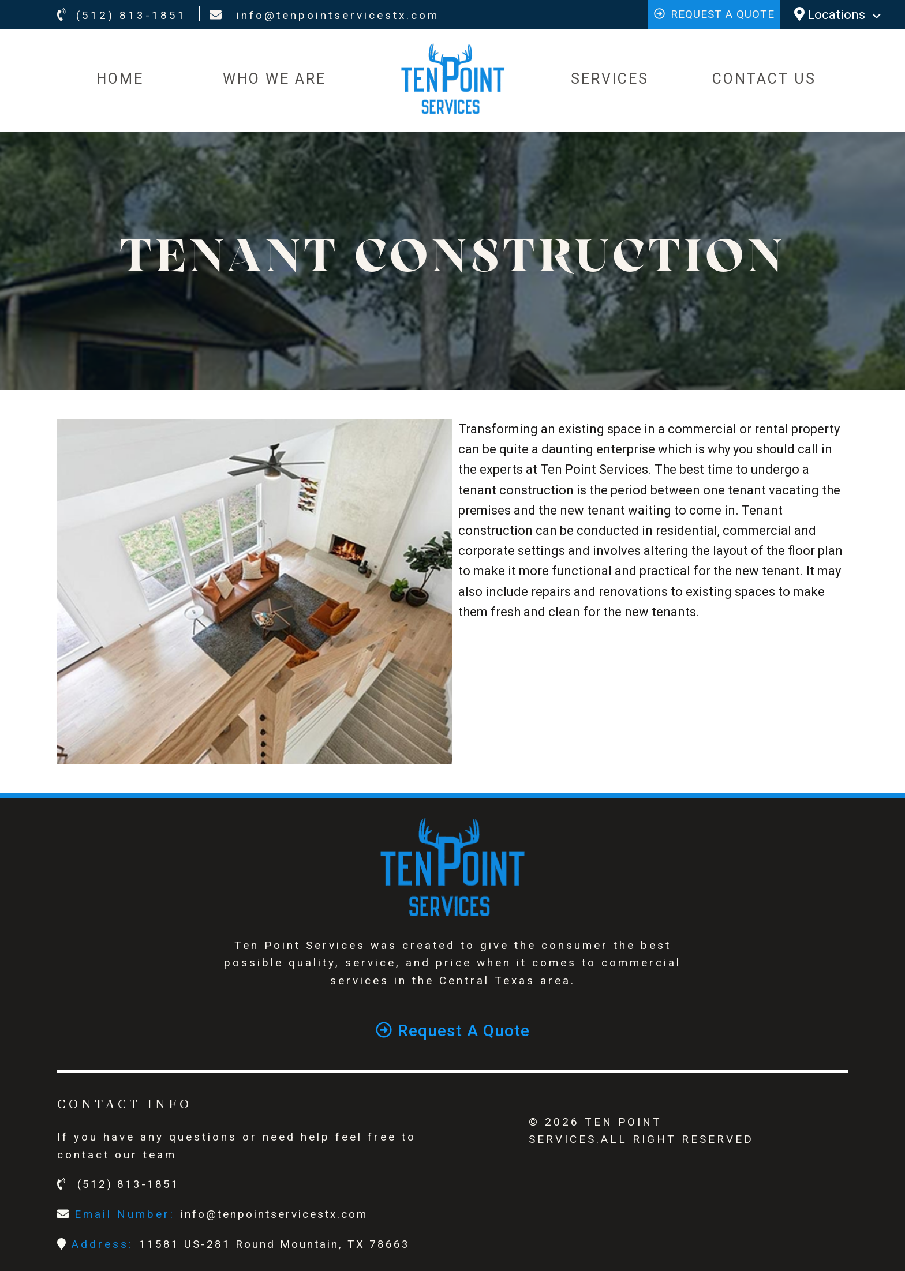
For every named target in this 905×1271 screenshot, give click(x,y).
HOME (120, 78)
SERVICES (610, 78)
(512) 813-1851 (121, 15)
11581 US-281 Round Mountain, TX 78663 (274, 1244)
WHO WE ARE (274, 78)
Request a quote (714, 14)
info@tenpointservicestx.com (324, 15)
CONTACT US (764, 78)
